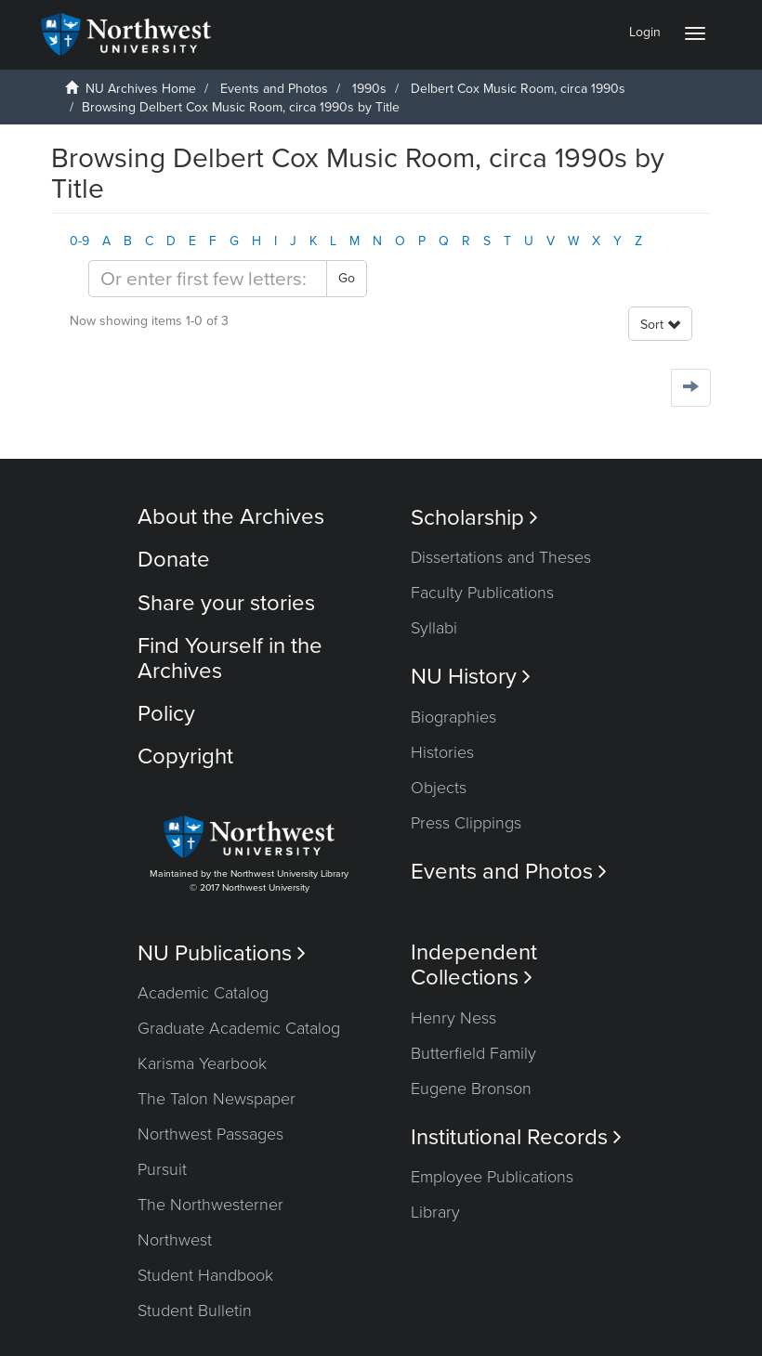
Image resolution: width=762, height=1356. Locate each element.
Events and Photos (274, 89)
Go (346, 278)
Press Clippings (466, 823)
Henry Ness (453, 1018)
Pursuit (162, 1169)
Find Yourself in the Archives (230, 658)
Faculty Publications (482, 592)
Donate (174, 559)
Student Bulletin (195, 1310)
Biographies (453, 717)
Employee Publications (492, 1177)
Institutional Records (516, 1137)
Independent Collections (474, 965)
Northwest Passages (210, 1134)
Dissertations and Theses (501, 557)
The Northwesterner (210, 1204)
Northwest (175, 1240)
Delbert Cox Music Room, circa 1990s (518, 89)
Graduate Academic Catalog (239, 1028)
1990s (369, 89)
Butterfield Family (473, 1053)
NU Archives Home (140, 89)
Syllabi (434, 628)
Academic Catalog (203, 993)
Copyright (185, 756)
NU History (471, 676)
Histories (442, 752)
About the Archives (231, 516)
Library (435, 1212)
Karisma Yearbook (202, 1063)
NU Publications (222, 953)
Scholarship (474, 517)
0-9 (79, 241)
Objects (438, 787)
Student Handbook (205, 1275)
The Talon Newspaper (217, 1099)
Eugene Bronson (471, 1088)
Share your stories (226, 603)
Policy (166, 713)
